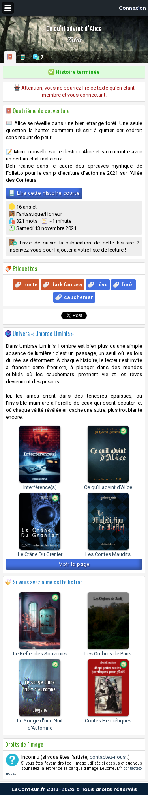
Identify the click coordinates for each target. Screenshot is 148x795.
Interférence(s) (40, 487)
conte (30, 284)
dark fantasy (66, 284)
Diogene (39, 710)
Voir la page (74, 564)
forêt (128, 284)
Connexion (132, 8)
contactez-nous (108, 757)
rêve (102, 284)
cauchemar (78, 297)
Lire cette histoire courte (44, 193)
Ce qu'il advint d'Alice (108, 487)
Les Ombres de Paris (107, 654)
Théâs (74, 39)
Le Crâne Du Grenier (40, 554)
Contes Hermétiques (108, 721)
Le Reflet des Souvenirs (40, 654)
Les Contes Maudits (108, 554)
